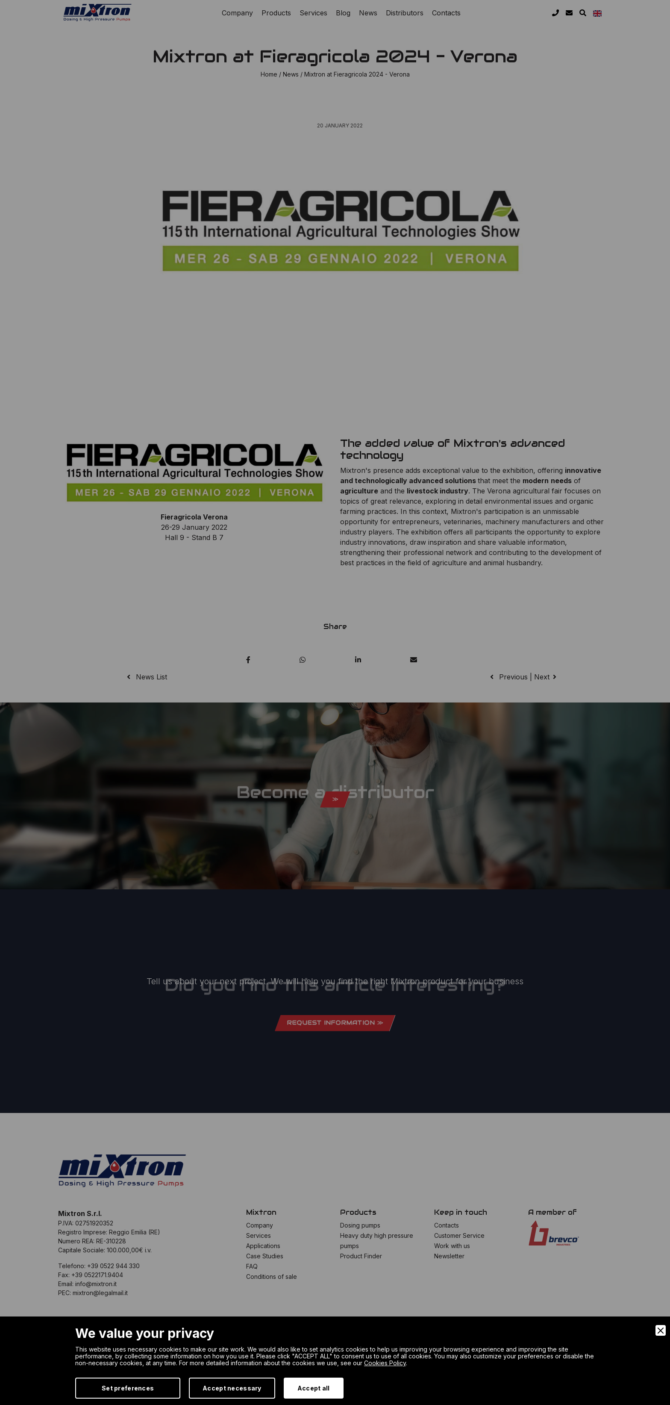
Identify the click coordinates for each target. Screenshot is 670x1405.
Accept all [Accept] (313, 1388)
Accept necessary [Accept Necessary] (232, 1388)
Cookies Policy (385, 1363)
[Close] (660, 1330)
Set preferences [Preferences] (128, 1388)
